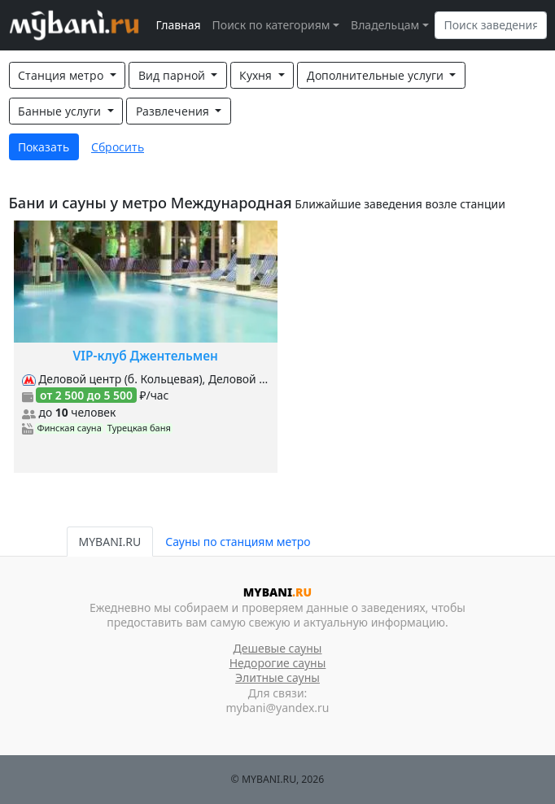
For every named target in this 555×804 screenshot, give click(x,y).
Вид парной (173, 75)
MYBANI (277, 592)
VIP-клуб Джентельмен (145, 356)
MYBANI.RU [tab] (110, 541)
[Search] (491, 25)
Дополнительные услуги (377, 75)
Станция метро (62, 75)
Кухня (257, 75)
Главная (178, 25)
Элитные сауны (277, 677)
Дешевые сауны (278, 648)
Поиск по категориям (271, 25)
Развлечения (174, 111)
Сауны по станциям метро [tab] (237, 541)
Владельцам (385, 25)
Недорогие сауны (277, 663)
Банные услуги (61, 111)
